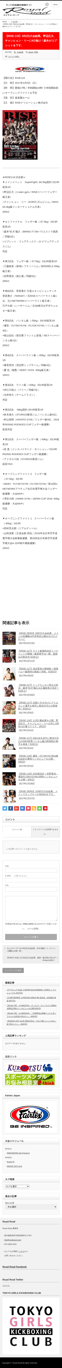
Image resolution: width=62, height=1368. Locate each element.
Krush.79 (10, 1162)
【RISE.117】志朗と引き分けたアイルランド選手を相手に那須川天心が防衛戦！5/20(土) (38, 705)
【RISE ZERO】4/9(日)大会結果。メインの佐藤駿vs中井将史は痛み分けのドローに (38, 636)
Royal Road (17, 1363)
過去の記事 (9, 1203)
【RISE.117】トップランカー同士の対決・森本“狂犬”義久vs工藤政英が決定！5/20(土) (38, 688)
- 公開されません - (16, 876)
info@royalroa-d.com (12, 1240)
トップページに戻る (13, 970)
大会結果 (14, 22)
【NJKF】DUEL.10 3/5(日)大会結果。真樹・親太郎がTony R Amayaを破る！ (31, 959)
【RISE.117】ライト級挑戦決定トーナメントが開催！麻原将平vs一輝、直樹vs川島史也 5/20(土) (38, 654)
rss (47, 4)
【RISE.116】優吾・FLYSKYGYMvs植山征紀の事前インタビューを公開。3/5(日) (38, 759)
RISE (36, 52)
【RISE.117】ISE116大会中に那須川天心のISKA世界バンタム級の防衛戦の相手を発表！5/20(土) (38, 741)
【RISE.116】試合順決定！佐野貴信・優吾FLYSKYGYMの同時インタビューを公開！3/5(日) (38, 776)
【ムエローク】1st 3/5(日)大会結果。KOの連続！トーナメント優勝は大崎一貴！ (31, 949)
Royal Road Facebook (14, 1266)
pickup (30, 52)
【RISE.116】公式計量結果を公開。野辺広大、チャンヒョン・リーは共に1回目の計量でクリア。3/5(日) (38, 723)
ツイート (6, 1285)
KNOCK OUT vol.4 (14, 1166)
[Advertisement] (31, 586)
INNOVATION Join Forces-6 (18, 1153)
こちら (21, 1251)
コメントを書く (14, 56)
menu (55, 4)
